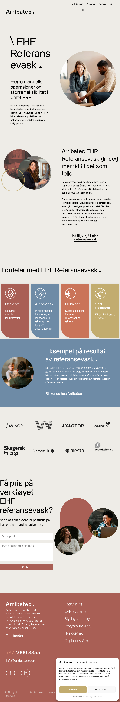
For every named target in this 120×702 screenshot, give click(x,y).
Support (79, 4)
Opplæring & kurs (79, 641)
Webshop (91, 4)
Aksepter (73, 689)
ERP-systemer (76, 611)
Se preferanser (102, 689)
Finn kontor (14, 636)
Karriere (102, 4)
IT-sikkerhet (74, 633)
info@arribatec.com (21, 661)
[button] (83, 10)
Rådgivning (73, 604)
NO (112, 4)
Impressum (98, 696)
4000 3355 (27, 652)
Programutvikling (78, 626)
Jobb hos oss (35, 692)
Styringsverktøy (77, 619)
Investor (53, 692)
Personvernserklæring (82, 696)
